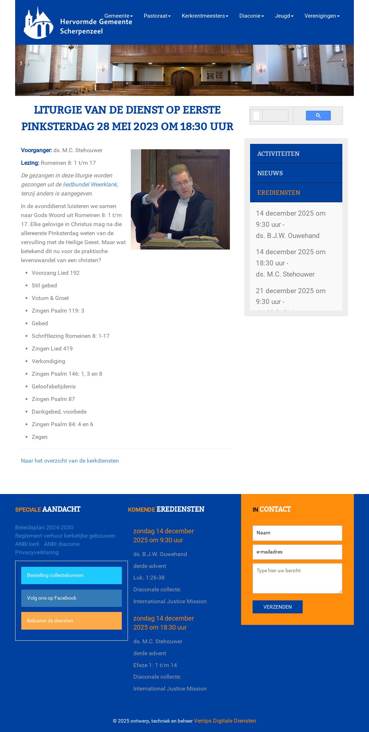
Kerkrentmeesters (205, 16)
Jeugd (284, 16)
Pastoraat (157, 16)
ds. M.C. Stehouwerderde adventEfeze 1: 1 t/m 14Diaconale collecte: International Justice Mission (170, 665)
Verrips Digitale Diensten (225, 720)
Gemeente (119, 16)
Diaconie (251, 16)
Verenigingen (322, 16)
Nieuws (270, 173)
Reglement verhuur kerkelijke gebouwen (65, 535)
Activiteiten (278, 154)
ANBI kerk (27, 544)
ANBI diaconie (62, 544)
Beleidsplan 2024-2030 (44, 527)
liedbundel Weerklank (90, 184)
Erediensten (278, 193)
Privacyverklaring (37, 552)
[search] (256, 116)
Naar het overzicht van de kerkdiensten (70, 460)
